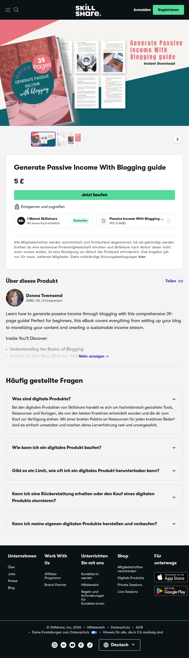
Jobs (11, 574)
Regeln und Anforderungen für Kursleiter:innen (92, 597)
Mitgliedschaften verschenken (130, 569)
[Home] (88, 9)
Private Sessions (130, 585)
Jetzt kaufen (94, 194)
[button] (8, 10)
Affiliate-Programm (53, 576)
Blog (11, 588)
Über (11, 567)
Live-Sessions (128, 592)
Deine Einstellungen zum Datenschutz (64, 632)
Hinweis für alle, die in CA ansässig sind (133, 632)
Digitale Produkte (131, 578)
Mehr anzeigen (94, 356)
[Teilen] (174, 281)
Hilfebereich (90, 585)
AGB (139, 627)
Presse (12, 581)
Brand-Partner (55, 585)
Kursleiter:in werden (90, 576)
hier (142, 257)
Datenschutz (120, 627)
